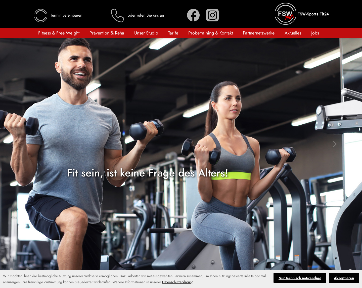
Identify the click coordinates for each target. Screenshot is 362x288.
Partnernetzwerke (259, 33)
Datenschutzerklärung (178, 281)
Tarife (173, 33)
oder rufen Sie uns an (137, 15)
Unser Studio (146, 33)
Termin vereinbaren (57, 15)
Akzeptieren (344, 277)
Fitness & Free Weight (58, 33)
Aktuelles (293, 33)
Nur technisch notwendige (300, 277)
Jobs (315, 33)
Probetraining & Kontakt (210, 33)
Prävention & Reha (106, 33)
